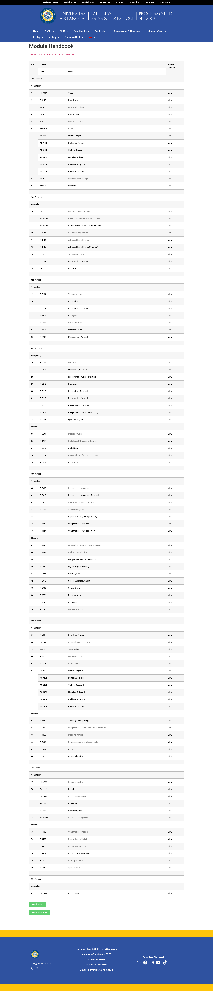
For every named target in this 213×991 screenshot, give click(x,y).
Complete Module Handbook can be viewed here (52, 54)
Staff (64, 31)
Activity (54, 37)
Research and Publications (128, 31)
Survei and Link (74, 37)
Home (36, 31)
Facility (38, 37)
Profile (49, 31)
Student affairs (157, 31)
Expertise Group (81, 31)
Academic (101, 31)
